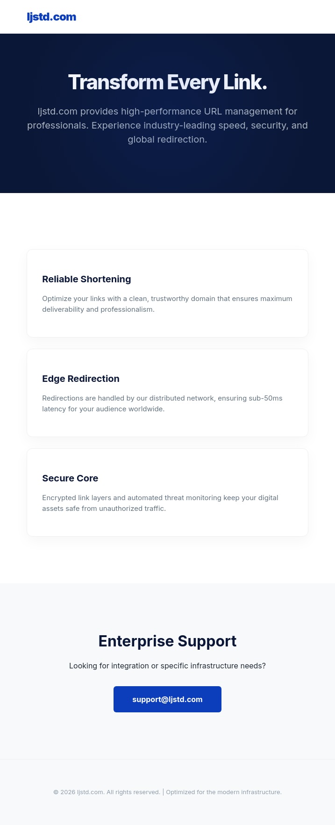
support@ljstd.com (167, 699)
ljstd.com (51, 16)
